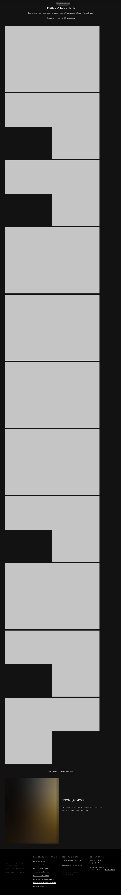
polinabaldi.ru (110, 869)
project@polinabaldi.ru (98, 863)
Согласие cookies (39, 861)
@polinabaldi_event (77, 865)
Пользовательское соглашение (43, 879)
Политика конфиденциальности (44, 882)
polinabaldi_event (76, 861)
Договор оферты (39, 886)
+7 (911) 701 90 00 (95, 861)
